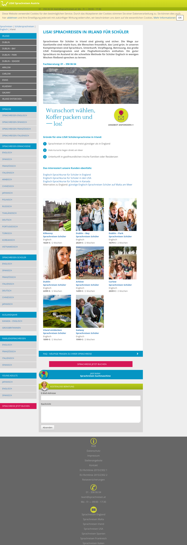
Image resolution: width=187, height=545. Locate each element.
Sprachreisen (6, 26)
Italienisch (8, 172)
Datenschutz (93, 450)
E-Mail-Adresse (48, 393)
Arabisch (7, 179)
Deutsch (6, 219)
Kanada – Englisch (12, 321)
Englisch (4, 29)
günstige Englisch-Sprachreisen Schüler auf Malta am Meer (100, 184)
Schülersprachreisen (24, 26)
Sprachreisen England (93, 514)
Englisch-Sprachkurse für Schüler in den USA (67, 178)
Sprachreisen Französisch (16, 128)
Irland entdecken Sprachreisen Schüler (54, 332)
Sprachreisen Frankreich (93, 538)
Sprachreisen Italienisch (15, 135)
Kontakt (93, 465)
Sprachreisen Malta (93, 519)
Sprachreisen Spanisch (14, 122)
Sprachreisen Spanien (93, 533)
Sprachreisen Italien (93, 543)
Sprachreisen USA (93, 528)
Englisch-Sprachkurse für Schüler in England (67, 174)
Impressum (93, 455)
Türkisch (7, 233)
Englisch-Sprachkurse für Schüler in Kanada (66, 181)
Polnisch (7, 199)
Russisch (7, 206)
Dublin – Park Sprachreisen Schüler (120, 235)
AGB (93, 446)
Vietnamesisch (10, 246)
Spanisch (7, 159)
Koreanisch (8, 240)
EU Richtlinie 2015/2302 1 (93, 470)
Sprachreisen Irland (93, 524)
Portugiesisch (10, 226)
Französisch (9, 166)
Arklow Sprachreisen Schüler (87, 283)
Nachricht (46, 404)
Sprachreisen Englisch (14, 115)
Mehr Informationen (165, 17)
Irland (5, 36)
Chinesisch (8, 186)
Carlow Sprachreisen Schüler (120, 283)
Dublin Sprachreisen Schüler (54, 283)
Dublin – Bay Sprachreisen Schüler (87, 235)
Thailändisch (9, 213)
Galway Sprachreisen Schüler (87, 332)
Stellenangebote (93, 460)
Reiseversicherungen (93, 479)
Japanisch (7, 192)
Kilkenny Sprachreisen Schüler (54, 235)
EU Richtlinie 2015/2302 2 (93, 475)
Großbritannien (11, 327)
